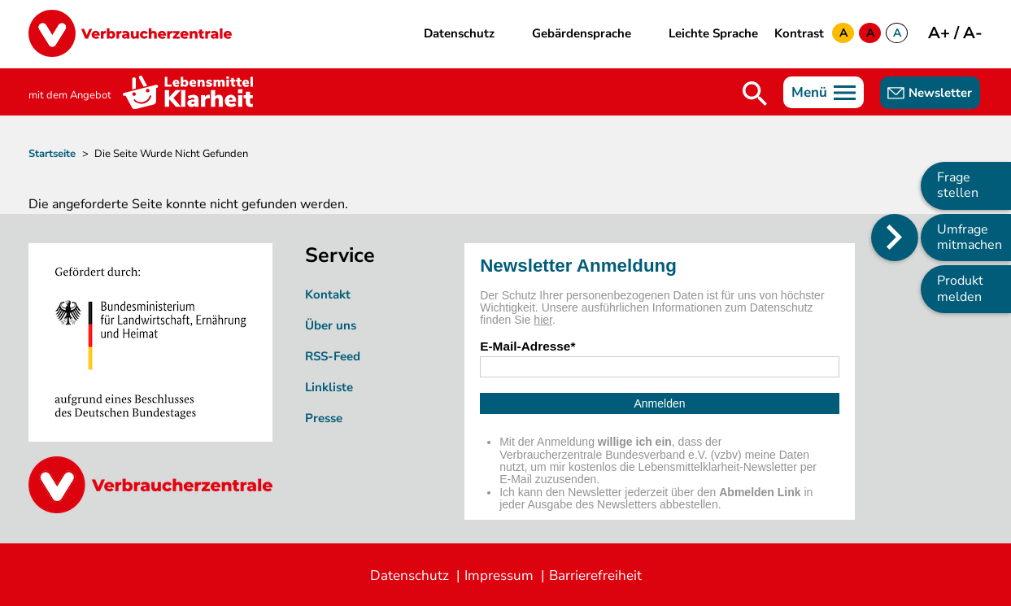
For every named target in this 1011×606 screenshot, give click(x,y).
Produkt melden (960, 288)
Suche (755, 93)
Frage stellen (957, 185)
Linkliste (329, 387)
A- (973, 33)
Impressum (499, 575)
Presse (323, 418)
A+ (941, 33)
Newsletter (940, 93)
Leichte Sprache (713, 33)
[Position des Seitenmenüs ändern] (894, 237)
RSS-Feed (332, 356)
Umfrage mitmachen (969, 237)
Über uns (330, 325)
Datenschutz (459, 33)
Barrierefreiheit (595, 575)
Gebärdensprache (581, 33)
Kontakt (328, 294)
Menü (809, 92)
